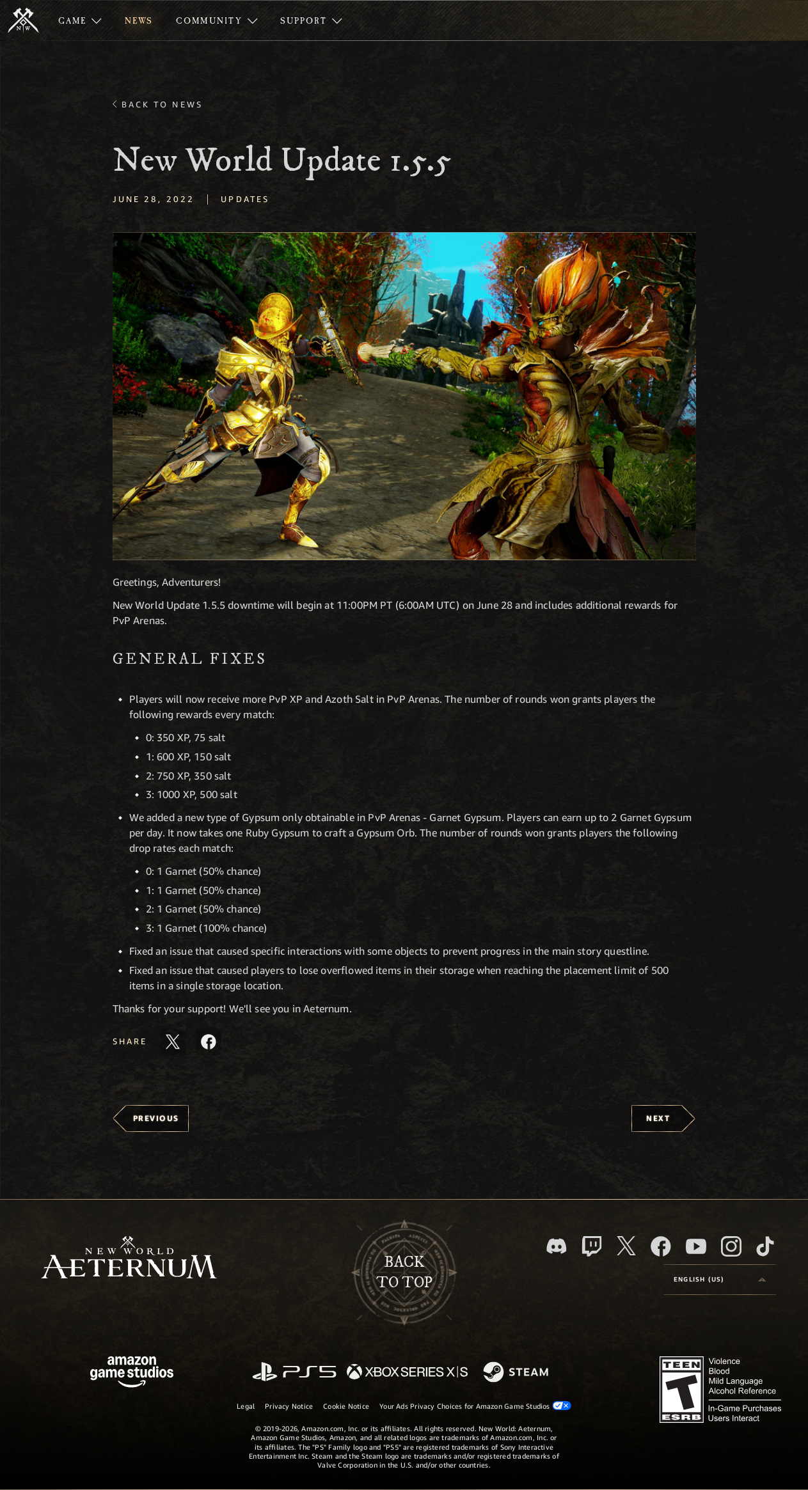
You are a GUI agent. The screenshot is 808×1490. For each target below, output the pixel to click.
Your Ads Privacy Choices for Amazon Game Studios (475, 1405)
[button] (404, 396)
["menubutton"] (80, 20)
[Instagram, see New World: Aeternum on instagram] (731, 1246)
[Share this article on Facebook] (208, 1042)
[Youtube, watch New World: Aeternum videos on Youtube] (696, 1246)
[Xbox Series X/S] (407, 1372)
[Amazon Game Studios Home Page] (131, 1373)
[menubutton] (719, 1279)
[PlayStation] (294, 1373)
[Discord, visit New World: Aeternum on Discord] (556, 1246)
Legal (246, 1406)
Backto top (404, 1272)
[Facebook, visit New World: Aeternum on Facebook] (661, 1246)
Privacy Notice (289, 1406)
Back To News (162, 104)
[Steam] (517, 1373)
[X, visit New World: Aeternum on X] (626, 1245)
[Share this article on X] (173, 1042)
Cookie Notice (346, 1406)
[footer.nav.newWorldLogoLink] (129, 1259)
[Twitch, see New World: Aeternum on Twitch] (592, 1246)
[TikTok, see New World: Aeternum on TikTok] (765, 1246)
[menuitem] (80, 20)
